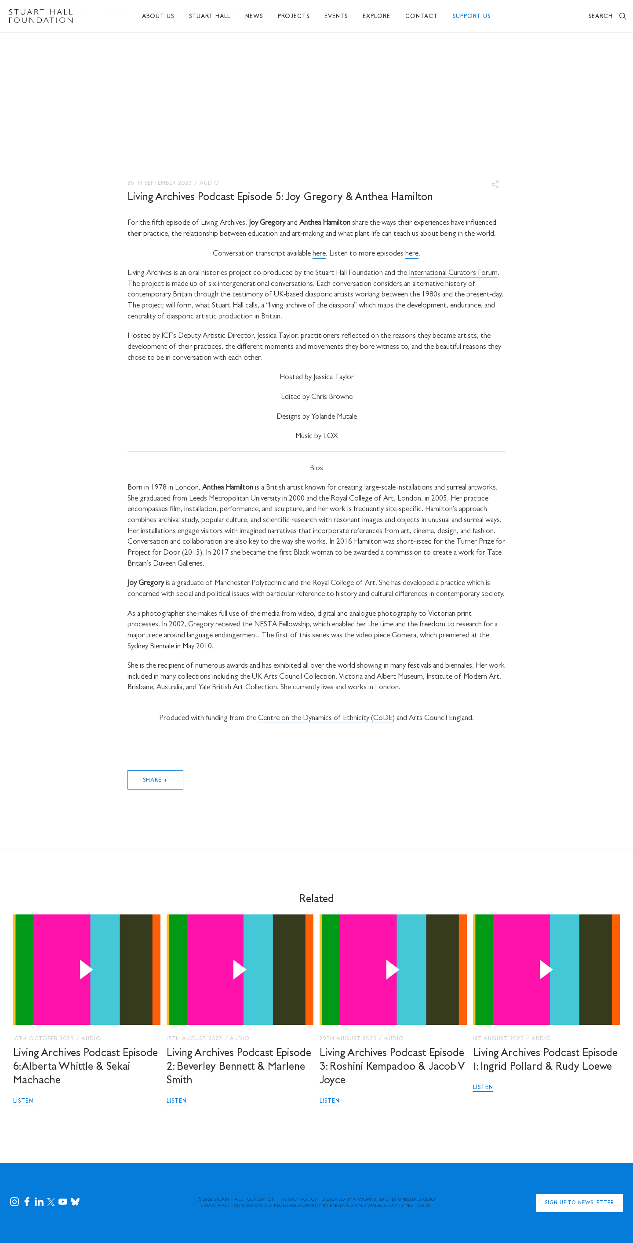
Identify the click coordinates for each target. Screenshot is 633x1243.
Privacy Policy (298, 1200)
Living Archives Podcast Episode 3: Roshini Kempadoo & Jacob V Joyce (392, 1067)
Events (336, 17)
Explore (376, 17)
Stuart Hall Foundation (245, 1200)
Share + (156, 781)
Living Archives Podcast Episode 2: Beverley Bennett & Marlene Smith (239, 1067)
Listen (23, 1102)
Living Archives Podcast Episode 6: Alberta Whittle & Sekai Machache (85, 1067)
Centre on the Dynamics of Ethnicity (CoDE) (326, 718)
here (319, 254)
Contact (421, 17)
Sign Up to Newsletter (579, 1203)
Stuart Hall (209, 17)
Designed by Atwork (346, 1200)
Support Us (472, 17)
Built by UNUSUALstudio (406, 1200)
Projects (293, 17)
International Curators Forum (453, 273)
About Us (158, 17)
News (254, 17)
